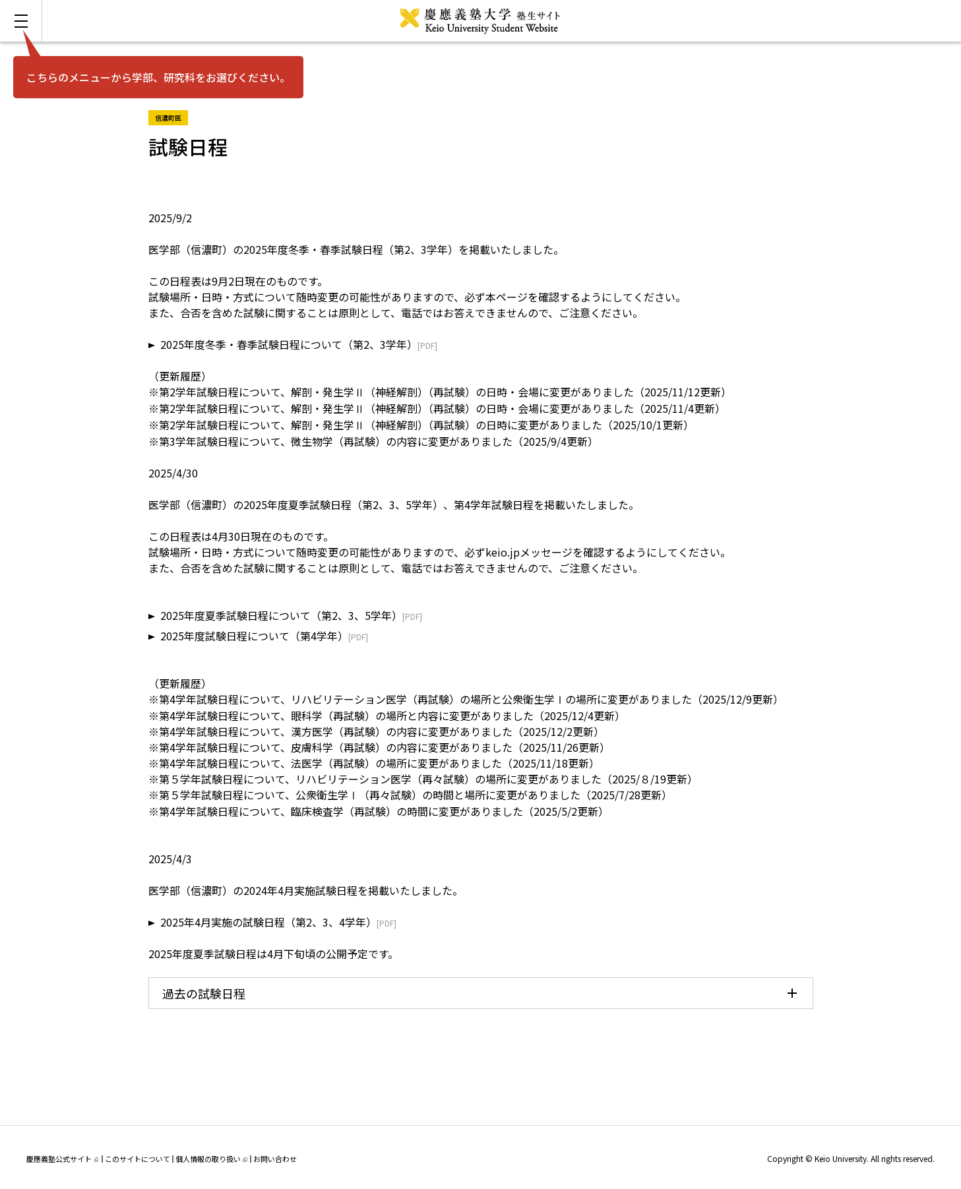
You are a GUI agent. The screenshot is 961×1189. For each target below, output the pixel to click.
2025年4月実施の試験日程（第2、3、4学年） (268, 922)
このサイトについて (137, 1158)
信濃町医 (171, 116)
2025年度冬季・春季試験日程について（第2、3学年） (289, 344)
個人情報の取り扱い (211, 1158)
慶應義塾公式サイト (62, 1158)
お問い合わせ (275, 1158)
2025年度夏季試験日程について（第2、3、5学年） (281, 615)
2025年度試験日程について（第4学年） (254, 636)
